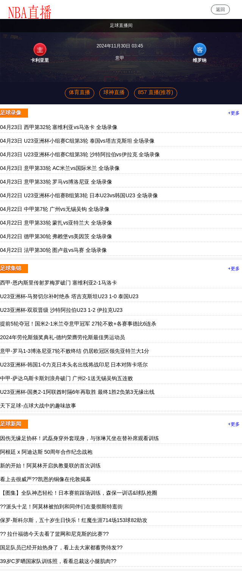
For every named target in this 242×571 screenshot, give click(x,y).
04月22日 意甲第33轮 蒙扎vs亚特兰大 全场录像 (56, 223)
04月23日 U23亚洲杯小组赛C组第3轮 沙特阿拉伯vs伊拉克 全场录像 (80, 154)
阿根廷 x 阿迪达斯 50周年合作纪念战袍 (46, 452)
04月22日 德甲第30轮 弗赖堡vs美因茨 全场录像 (56, 236)
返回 (220, 9)
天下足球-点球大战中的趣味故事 (38, 406)
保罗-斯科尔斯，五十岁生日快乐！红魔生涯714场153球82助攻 (73, 520)
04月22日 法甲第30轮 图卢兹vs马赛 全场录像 (53, 250)
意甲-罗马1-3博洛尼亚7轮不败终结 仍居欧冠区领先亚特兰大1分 (74, 351)
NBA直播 (27, 9)
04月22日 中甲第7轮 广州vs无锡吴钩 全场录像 (54, 209)
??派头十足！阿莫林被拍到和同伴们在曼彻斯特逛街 (61, 506)
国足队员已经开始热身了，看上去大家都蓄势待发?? (61, 547)
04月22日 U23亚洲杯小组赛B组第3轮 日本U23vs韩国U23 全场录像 (79, 195)
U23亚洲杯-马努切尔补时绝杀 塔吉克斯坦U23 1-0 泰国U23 (69, 296)
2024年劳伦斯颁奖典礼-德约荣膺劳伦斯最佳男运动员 (62, 337)
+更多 (234, 113)
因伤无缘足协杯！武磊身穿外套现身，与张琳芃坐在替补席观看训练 (79, 438)
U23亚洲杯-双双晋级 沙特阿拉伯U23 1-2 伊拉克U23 (61, 310)
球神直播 (114, 92)
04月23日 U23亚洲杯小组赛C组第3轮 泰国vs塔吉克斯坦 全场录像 (77, 141)
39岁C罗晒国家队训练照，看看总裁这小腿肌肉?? (58, 561)
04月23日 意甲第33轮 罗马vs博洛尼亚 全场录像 (56, 182)
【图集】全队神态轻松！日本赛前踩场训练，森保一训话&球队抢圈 (78, 493)
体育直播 (79, 92)
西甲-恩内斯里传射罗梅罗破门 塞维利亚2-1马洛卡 (58, 283)
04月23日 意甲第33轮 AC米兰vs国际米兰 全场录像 (60, 168)
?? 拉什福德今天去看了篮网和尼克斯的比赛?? (54, 534)
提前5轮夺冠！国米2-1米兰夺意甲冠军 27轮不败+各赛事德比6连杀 (78, 324)
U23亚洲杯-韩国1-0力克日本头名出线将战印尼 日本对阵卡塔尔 (74, 365)
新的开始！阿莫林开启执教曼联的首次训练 (50, 465)
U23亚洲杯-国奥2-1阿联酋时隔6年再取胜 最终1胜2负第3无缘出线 (77, 392)
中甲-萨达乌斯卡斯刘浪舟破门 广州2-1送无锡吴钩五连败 (66, 378)
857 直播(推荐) (155, 92)
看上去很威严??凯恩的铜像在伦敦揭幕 (45, 479)
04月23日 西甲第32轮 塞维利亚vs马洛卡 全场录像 (58, 127)
